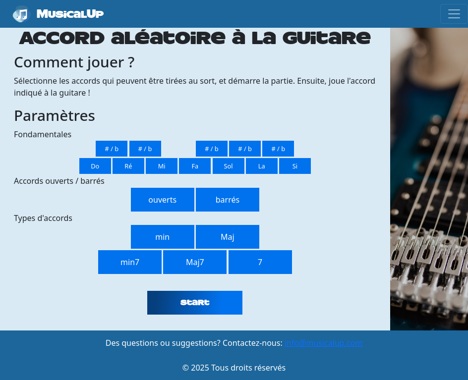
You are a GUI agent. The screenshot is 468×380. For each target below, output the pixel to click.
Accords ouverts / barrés (59, 180)
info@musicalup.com (323, 342)
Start (194, 303)
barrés (227, 199)
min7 (129, 262)
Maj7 (195, 262)
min (162, 236)
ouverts (162, 199)
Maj (227, 236)
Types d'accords (43, 218)
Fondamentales (42, 134)
